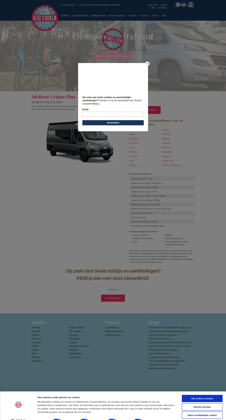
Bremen (165, 129)
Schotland (74, 338)
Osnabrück (167, 156)
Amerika (36, 327)
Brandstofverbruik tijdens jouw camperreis (170, 327)
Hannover (133, 143)
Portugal (73, 334)
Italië (34, 353)
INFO (164, 15)
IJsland (35, 349)
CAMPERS (65, 15)
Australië (36, 331)
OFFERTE (162, 8)
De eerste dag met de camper (163, 334)
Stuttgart (133, 156)
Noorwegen (75, 331)
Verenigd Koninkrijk (79, 346)
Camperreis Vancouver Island (163, 349)
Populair (113, 322)
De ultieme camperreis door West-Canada (169, 346)
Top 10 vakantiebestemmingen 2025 (167, 360)
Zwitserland (75, 353)
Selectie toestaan (202, 400)
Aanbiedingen (111, 327)
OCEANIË (144, 15)
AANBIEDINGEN (98, 15)
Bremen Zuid (167, 160)
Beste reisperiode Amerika (162, 368)
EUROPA (133, 15)
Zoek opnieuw (144, 109)
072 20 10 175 (69, 5)
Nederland (37, 360)
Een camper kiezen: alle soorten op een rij (169, 331)
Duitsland (36, 338)
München (133, 152)
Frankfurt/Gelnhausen (172, 165)
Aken (131, 160)
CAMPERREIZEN (80, 15)
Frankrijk (36, 342)
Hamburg (166, 143)
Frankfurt (166, 138)
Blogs (154, 322)
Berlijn (132, 129)
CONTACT (153, 5)
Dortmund (166, 134)
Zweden (73, 349)
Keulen (132, 134)
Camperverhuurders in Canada (163, 364)
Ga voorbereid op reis (159, 353)
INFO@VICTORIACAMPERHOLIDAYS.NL (101, 5)
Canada (35, 334)
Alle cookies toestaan (202, 391)
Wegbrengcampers (114, 331)
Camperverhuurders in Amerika (164, 357)
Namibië (36, 357)
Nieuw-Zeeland (76, 327)
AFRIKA (155, 15)
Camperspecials (113, 334)
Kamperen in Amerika (159, 338)
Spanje (72, 342)
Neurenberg (167, 152)
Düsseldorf (134, 138)
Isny (131, 147)
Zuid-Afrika (75, 357)
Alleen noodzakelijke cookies (202, 408)
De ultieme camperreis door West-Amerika (170, 342)
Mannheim (166, 147)
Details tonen (154, 414)
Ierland (35, 346)
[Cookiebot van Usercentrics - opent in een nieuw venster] (18, 414)
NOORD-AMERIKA (117, 15)
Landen (39, 322)
